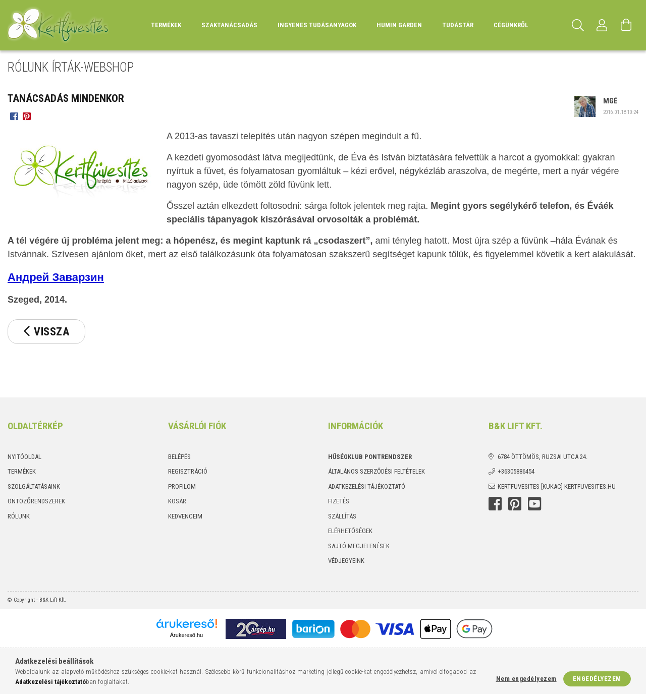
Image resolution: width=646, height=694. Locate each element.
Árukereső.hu (186, 635)
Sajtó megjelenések (359, 546)
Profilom (182, 486)
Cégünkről (511, 25)
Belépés (179, 456)
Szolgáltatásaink (34, 486)
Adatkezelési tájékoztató (366, 486)
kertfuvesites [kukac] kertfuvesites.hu (557, 486)
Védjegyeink (346, 560)
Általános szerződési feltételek (376, 471)
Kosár (177, 501)
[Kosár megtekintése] (626, 25)
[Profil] (602, 25)
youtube (534, 503)
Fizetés (338, 501)
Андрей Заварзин (56, 277)
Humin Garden (399, 25)
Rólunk (19, 516)
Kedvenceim (185, 516)
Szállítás (342, 516)
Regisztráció (187, 471)
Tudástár (457, 25)
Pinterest (514, 503)
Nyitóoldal (24, 456)
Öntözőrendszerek (36, 501)
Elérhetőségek (350, 531)
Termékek (22, 471)
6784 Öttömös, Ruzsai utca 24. (542, 456)
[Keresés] (578, 25)
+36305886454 (516, 471)
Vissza (51, 331)
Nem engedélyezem (526, 678)
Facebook (495, 503)
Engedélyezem (597, 678)
